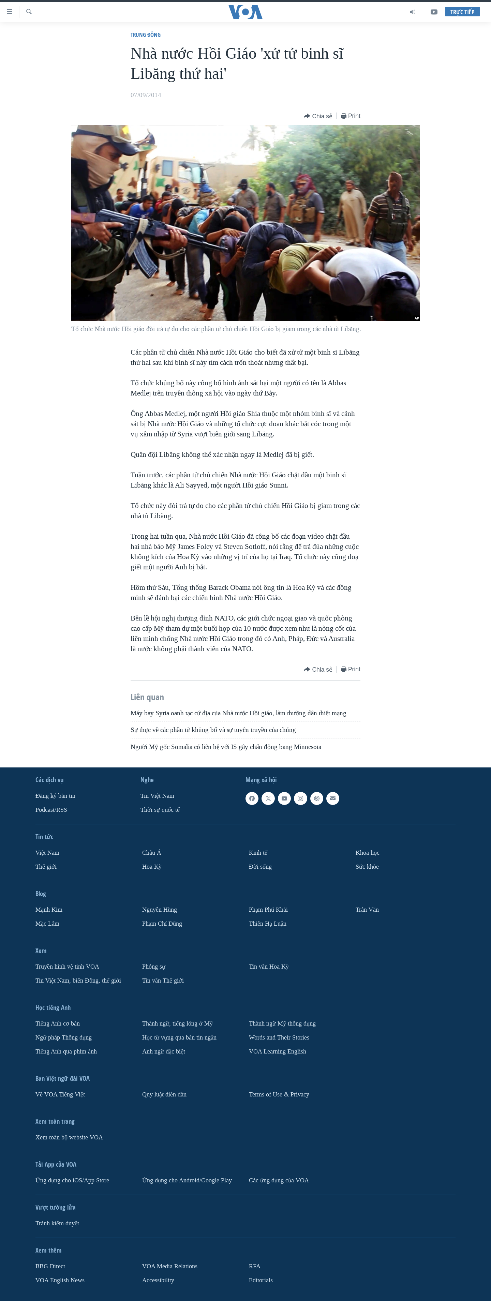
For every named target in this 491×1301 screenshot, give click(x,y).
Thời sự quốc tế (160, 810)
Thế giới (46, 867)
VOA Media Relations (169, 1266)
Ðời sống (260, 867)
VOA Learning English (277, 1052)
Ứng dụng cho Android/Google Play (187, 1180)
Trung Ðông (146, 35)
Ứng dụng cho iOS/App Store (72, 1180)
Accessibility (158, 1280)
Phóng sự (153, 967)
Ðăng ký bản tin (55, 796)
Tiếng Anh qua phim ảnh (66, 1052)
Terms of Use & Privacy (279, 1094)
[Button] (318, 116)
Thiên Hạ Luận (267, 924)
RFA (255, 1266)
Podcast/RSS (51, 810)
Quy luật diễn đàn (164, 1094)
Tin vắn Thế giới (163, 981)
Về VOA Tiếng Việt (60, 1094)
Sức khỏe (367, 867)
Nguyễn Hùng (159, 910)
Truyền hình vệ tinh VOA (67, 967)
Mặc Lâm (47, 924)
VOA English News (60, 1280)
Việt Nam (47, 853)
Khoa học (368, 853)
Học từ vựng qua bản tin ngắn (179, 1038)
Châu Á (151, 853)
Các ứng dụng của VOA (279, 1180)
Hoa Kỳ (152, 867)
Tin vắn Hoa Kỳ (269, 967)
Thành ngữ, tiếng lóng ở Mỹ (177, 1024)
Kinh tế (258, 853)
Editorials (261, 1280)
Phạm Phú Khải (268, 910)
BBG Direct (50, 1266)
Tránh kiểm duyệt (57, 1223)
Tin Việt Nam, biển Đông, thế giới (78, 981)
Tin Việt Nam (157, 796)
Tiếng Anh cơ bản (57, 1024)
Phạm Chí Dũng (162, 924)
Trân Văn (367, 910)
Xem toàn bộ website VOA (69, 1137)
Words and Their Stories (279, 1038)
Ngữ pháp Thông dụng (63, 1038)
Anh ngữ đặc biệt (163, 1052)
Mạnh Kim (48, 910)
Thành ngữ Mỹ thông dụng (282, 1024)
